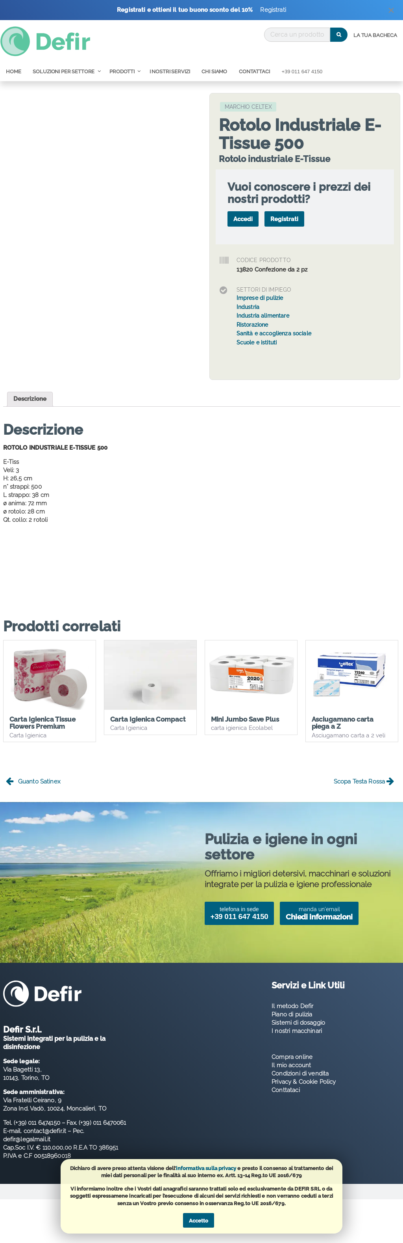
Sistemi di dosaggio (298, 1023)
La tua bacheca (375, 35)
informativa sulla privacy (206, 1168)
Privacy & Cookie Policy (304, 1083)
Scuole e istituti (257, 342)
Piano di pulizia (292, 1015)
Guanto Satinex (33, 782)
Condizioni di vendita (300, 1074)
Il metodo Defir (292, 1007)
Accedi (243, 219)
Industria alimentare (263, 316)
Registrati (273, 9)
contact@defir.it (45, 1132)
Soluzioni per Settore (63, 71)
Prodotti (122, 71)
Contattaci (254, 71)
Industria (248, 307)
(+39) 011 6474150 (37, 1124)
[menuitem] (375, 35)
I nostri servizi (170, 71)
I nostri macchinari (297, 1032)
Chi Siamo (214, 71)
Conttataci (286, 1091)
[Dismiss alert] (391, 12)
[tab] (30, 399)
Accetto (198, 1221)
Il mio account (291, 1066)
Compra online (292, 1058)
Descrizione (30, 398)
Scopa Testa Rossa (364, 782)
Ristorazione (252, 325)
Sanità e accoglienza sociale (274, 333)
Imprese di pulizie (260, 298)
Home (13, 71)
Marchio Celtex (248, 107)
